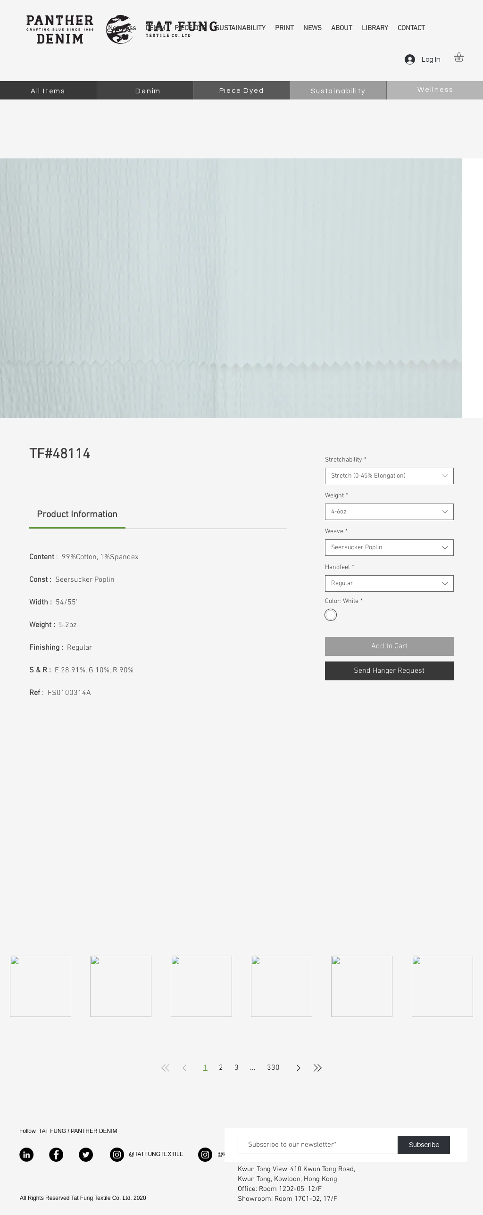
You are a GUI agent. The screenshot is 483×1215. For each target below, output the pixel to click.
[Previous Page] (184, 1067)
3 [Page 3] (236, 1068)
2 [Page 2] (221, 1068)
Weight (336, 496)
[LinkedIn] (26, 1155)
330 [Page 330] (273, 1068)
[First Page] (165, 1067)
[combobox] (389, 476)
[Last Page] (317, 1067)
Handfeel (339, 567)
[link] (77, 515)
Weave (336, 532)
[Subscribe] (424, 1145)
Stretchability (345, 460)
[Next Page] (298, 1067)
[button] (464, 57)
